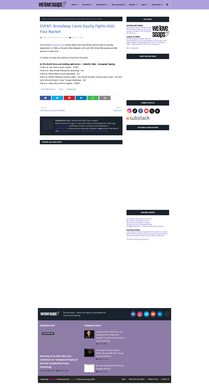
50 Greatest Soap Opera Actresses (139, 219)
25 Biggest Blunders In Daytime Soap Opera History (145, 226)
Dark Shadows (147, 41)
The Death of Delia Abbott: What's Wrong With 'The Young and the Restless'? (109, 353)
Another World (144, 39)
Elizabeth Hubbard (133, 236)
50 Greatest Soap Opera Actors (137, 221)
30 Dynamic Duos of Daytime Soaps (139, 224)
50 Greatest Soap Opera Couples (138, 222)
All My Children (132, 39)
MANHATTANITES (61, 128)
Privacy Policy (153, 379)
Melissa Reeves (137, 234)
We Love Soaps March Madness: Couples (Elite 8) (110, 367)
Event (61, 89)
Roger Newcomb (48, 371)
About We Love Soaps (136, 379)
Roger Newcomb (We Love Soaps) (55, 37)
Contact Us (165, 379)
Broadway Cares (58, 45)
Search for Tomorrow (151, 44)
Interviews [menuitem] (86, 5)
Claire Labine (131, 232)
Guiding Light (71, 89)
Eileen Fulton (146, 236)
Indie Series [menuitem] (156, 5)
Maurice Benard (158, 236)
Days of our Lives (143, 29)
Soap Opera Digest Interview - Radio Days (74, 131)
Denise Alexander (144, 232)
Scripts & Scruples (62, 126)
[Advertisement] (146, 78)
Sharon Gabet (149, 234)
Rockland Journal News (99, 131)
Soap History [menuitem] (101, 5)
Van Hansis (156, 232)
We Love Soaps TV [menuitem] (118, 5)
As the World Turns (133, 41)
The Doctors (158, 41)
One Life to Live (153, 42)
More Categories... (133, 48)
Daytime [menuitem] (132, 5)
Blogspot (52, 379)
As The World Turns (54, 19)
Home (44, 19)
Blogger (72, 379)
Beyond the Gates (132, 27)
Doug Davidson (161, 234)
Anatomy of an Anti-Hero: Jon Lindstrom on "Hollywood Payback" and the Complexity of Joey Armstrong (59, 361)
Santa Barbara (137, 44)
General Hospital (132, 31)
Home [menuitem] (74, 5)
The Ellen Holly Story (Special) (137, 239)
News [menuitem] (144, 5)
